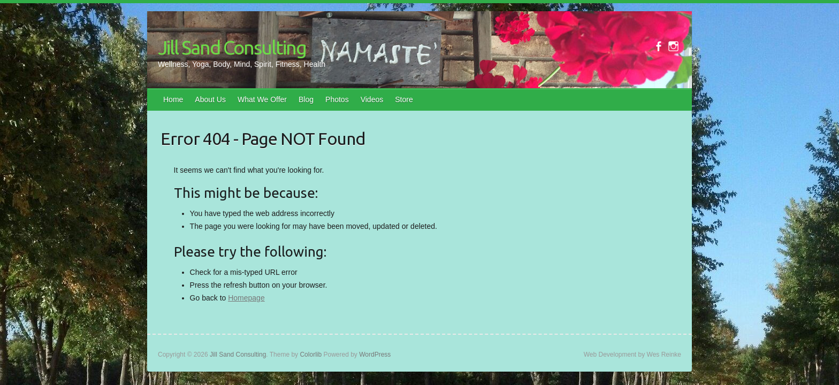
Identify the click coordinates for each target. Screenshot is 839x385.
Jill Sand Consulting (232, 47)
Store (404, 99)
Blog (306, 99)
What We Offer (262, 99)
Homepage (246, 298)
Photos (337, 99)
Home (173, 99)
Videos (372, 99)
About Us (210, 99)
